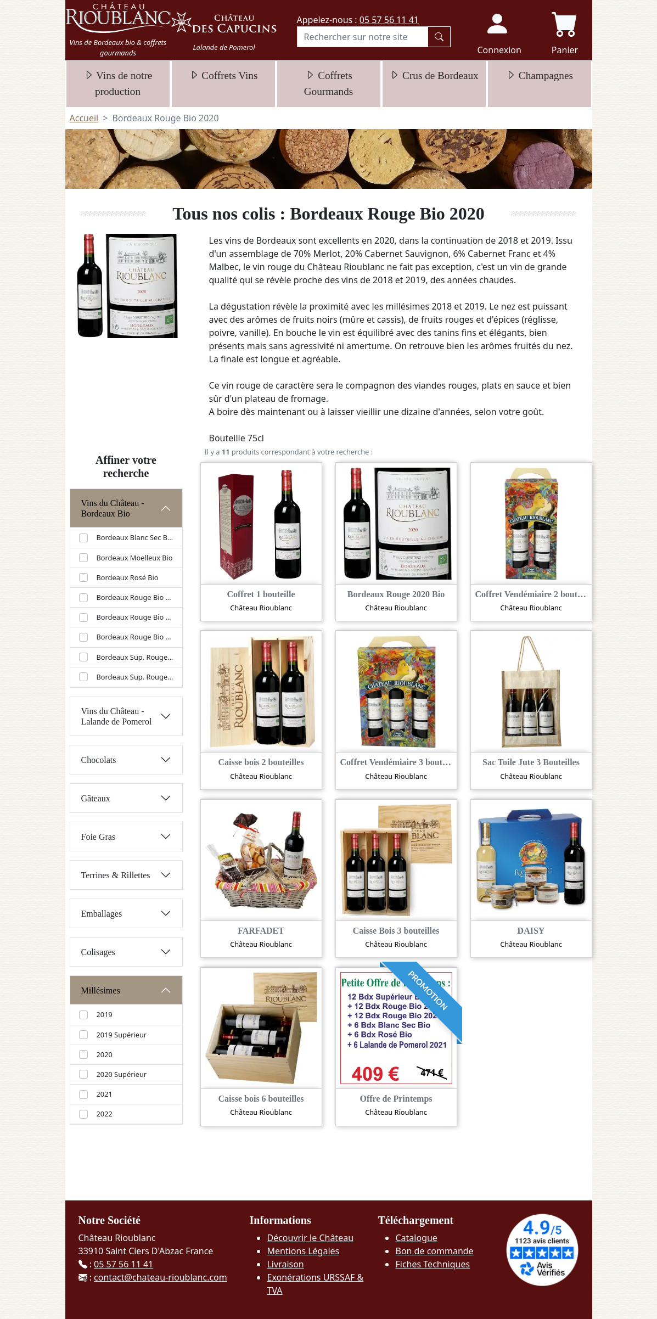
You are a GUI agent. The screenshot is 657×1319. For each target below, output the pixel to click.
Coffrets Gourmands (328, 83)
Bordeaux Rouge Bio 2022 (135, 637)
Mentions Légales (303, 1251)
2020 (105, 1054)
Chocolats (98, 760)
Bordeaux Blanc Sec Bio (135, 537)
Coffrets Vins (223, 75)
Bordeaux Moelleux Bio (135, 558)
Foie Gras (98, 836)
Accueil (84, 118)
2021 (105, 1094)
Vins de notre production (118, 83)
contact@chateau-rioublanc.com (160, 1277)
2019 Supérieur (122, 1035)
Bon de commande (434, 1251)
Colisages (98, 952)
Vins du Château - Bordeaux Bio (112, 508)
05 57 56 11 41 (389, 20)
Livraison (285, 1264)
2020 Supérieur (122, 1074)
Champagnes (539, 75)
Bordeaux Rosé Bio (128, 577)
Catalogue (416, 1238)
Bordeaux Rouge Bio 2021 (135, 617)
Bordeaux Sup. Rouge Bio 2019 (135, 657)
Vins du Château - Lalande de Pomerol (116, 716)
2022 (105, 1114)
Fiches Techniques (432, 1264)
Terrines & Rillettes (115, 875)
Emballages (101, 913)
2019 (105, 1014)
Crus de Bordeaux (433, 75)
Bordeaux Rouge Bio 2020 (135, 597)
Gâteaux (95, 798)
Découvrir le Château (310, 1238)
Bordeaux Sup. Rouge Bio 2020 (135, 677)
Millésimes (100, 990)
